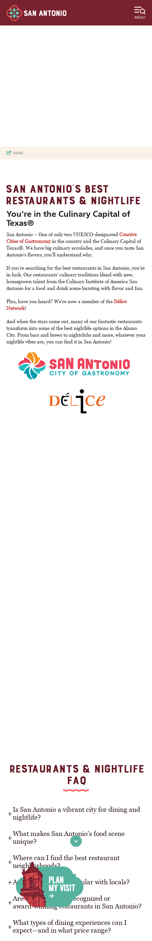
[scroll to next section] (76, 841)
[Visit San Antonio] (36, 13)
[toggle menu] (140, 13)
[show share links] (14, 153)
